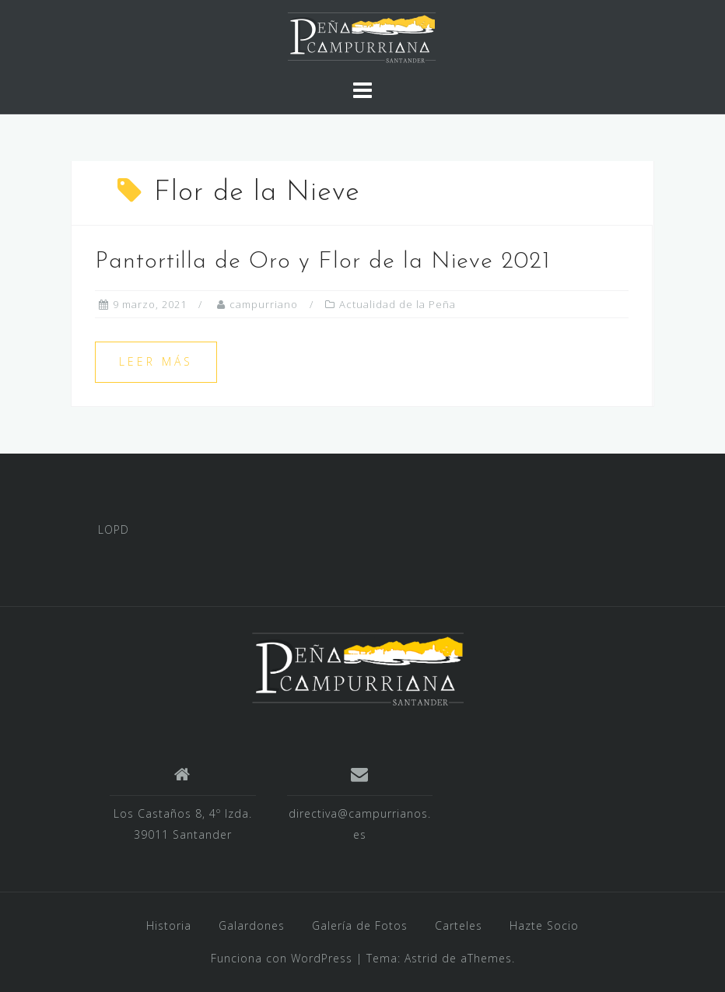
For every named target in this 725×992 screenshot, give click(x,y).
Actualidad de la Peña (397, 304)
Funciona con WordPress (281, 958)
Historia (168, 925)
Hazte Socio (544, 925)
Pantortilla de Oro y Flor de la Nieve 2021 (323, 262)
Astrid (421, 958)
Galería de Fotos (360, 925)
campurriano (263, 304)
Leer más (156, 361)
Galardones (252, 925)
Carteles (458, 925)
